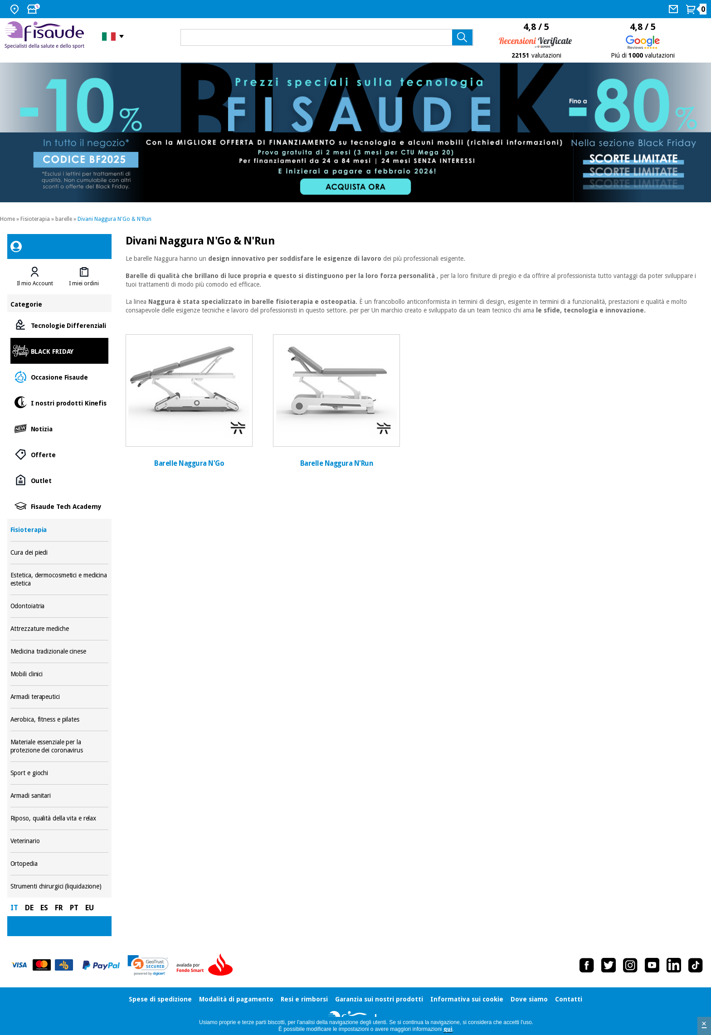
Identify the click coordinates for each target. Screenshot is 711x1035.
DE (29, 907)
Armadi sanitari (59, 796)
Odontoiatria (59, 606)
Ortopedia (59, 864)
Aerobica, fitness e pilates (59, 719)
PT (74, 907)
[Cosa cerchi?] (326, 37)
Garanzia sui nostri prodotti (379, 999)
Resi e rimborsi (304, 999)
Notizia (59, 428)
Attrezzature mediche (59, 629)
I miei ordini (84, 283)
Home (7, 219)
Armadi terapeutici (59, 697)
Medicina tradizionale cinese (59, 651)
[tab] (34, 277)
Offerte (59, 454)
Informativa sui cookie (466, 999)
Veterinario (59, 841)
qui (448, 1029)
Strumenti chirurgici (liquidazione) (59, 886)
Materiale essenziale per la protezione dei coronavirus (59, 746)
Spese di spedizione (160, 999)
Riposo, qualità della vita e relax (59, 818)
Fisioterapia (35, 219)
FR (59, 907)
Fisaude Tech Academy (59, 506)
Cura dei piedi (59, 553)
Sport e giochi (59, 773)
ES (44, 907)
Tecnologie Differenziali (59, 325)
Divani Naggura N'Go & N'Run (114, 219)
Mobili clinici (59, 674)
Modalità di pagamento (236, 999)
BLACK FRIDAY (59, 351)
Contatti (568, 999)
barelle (63, 219)
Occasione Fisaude (59, 377)
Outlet (59, 480)
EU (89, 907)
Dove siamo (529, 999)
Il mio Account (35, 283)
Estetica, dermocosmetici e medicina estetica (59, 579)
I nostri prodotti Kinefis (59, 402)
